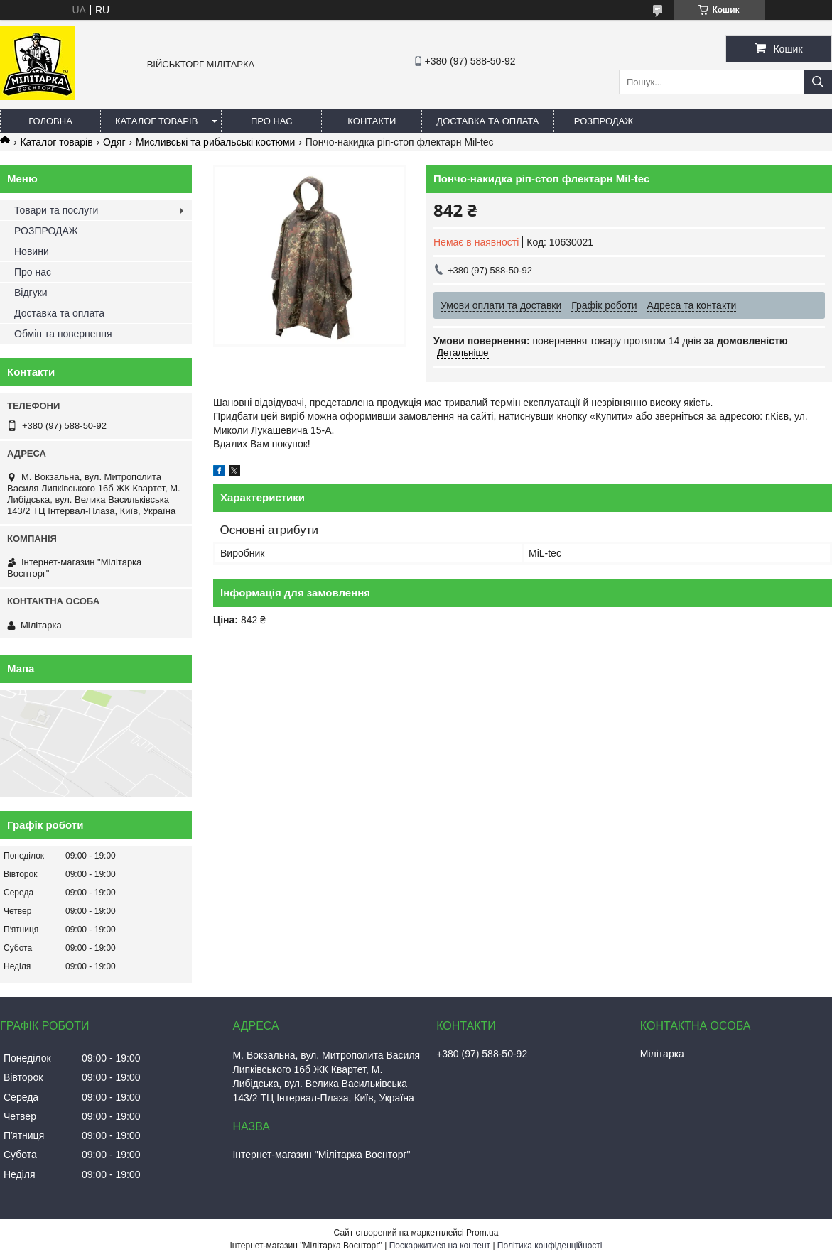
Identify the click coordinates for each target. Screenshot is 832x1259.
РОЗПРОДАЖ (603, 121)
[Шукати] (818, 82)
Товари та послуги (56, 210)
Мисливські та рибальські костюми (215, 142)
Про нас (272, 121)
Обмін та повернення (63, 333)
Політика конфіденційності (550, 1245)
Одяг (114, 142)
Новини (31, 251)
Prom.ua (482, 1233)
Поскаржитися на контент (439, 1245)
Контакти (371, 121)
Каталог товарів (156, 121)
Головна (50, 121)
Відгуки (31, 292)
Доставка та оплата (487, 121)
